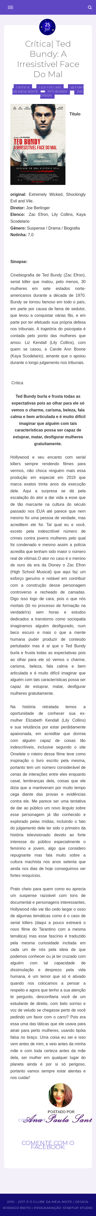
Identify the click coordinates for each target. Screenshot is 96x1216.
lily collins (50, 87)
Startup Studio (77, 1208)
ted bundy (57, 91)
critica (23, 87)
